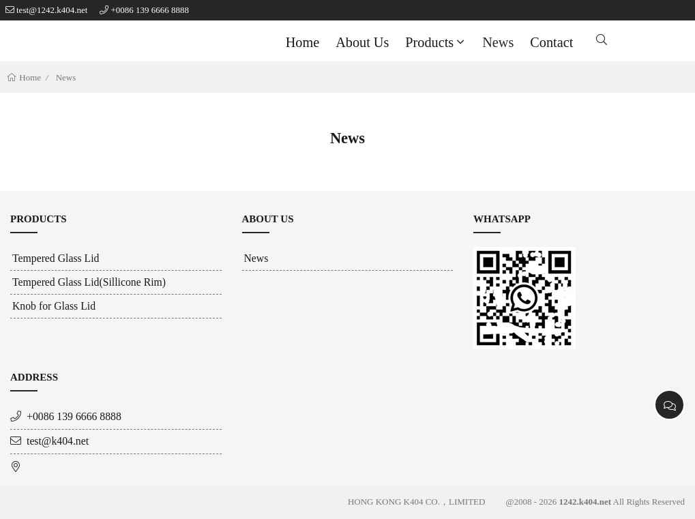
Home (303, 42)
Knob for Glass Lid (53, 306)
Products (436, 42)
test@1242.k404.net (51, 9)
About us (362, 42)
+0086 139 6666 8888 (149, 9)
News (498, 42)
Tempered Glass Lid (55, 258)
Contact (551, 42)
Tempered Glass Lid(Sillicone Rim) (89, 282)
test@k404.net (58, 441)
